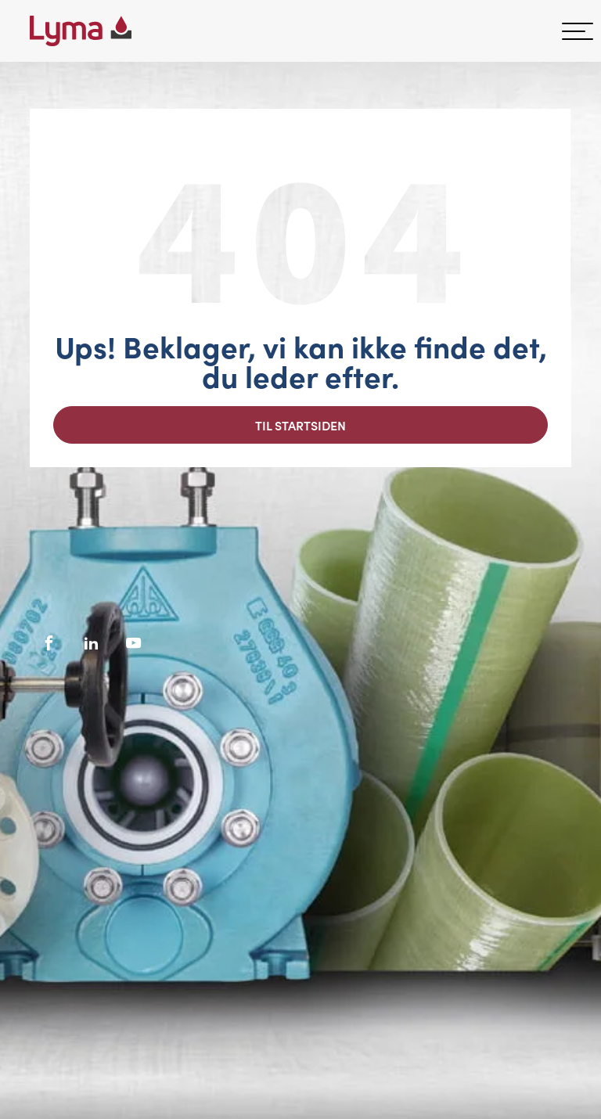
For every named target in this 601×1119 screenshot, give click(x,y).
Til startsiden (300, 425)
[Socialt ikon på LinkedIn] (91, 643)
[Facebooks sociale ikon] (49, 643)
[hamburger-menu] (577, 31)
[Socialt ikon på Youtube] (133, 643)
